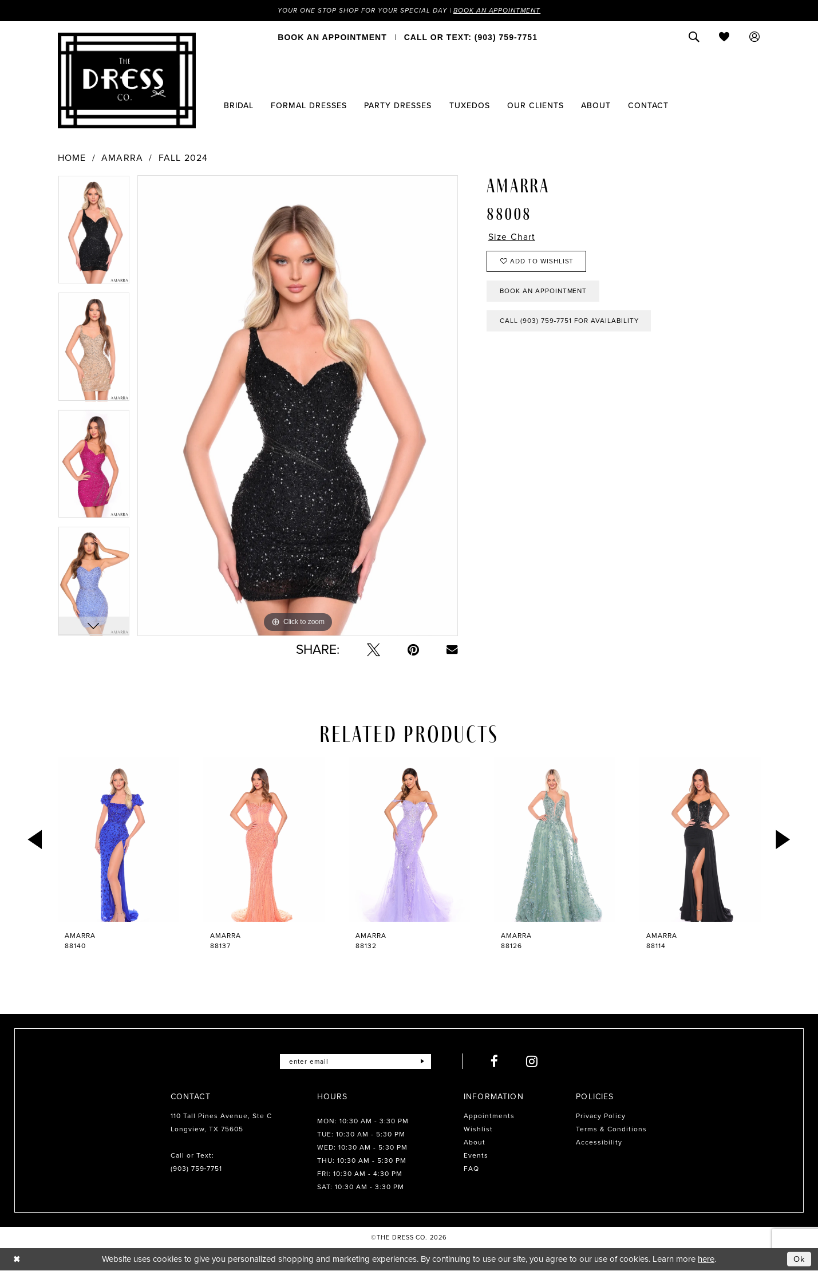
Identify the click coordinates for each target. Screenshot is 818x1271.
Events (476, 1156)
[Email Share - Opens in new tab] (452, 650)
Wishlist (478, 1129)
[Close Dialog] (17, 1259)
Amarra (122, 158)
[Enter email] (356, 1061)
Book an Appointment (499, 10)
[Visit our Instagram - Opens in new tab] (533, 1061)
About (474, 1143)
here (706, 1259)
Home (72, 158)
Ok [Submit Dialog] (799, 1259)
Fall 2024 (183, 158)
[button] (755, 37)
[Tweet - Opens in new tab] (373, 650)
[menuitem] (332, 37)
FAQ (471, 1169)
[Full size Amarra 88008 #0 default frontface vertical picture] (297, 406)
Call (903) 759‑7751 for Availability (570, 323)
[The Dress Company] (127, 81)
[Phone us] (471, 37)
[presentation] (118, 840)
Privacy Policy (601, 1116)
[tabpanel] (94, 234)
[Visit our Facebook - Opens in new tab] (495, 1061)
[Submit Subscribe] (423, 1061)
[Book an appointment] (332, 37)
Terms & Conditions (611, 1129)
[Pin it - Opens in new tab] (413, 650)
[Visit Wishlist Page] (724, 37)
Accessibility (599, 1143)
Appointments (489, 1116)
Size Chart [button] (512, 237)
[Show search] (694, 37)
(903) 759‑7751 (197, 1169)
